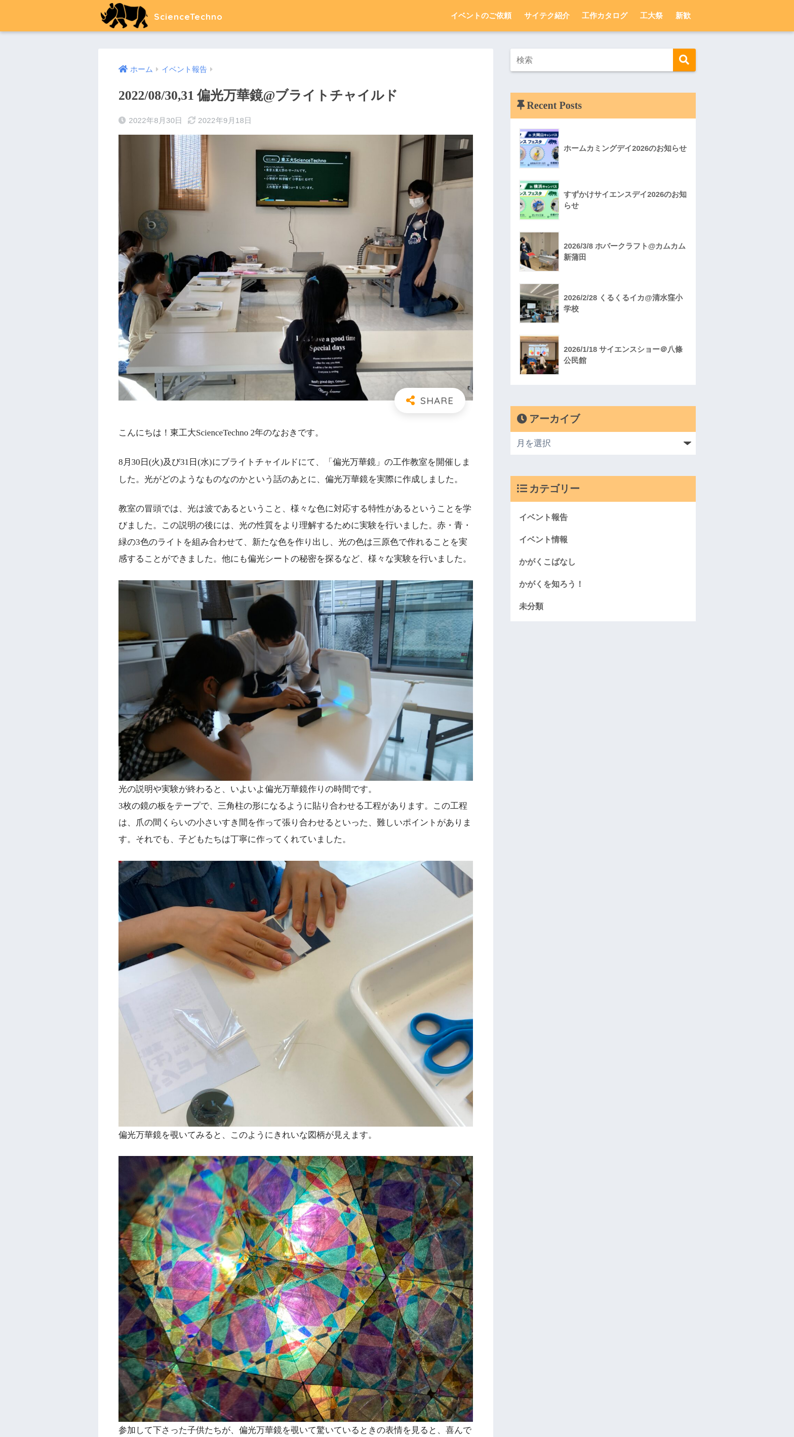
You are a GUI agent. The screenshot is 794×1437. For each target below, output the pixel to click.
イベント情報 (545, 539)
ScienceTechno (172, 15)
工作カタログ (604, 15)
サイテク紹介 (547, 15)
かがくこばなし (549, 562)
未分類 (532, 607)
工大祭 (651, 15)
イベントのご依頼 (481, 15)
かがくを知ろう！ (553, 584)
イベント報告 (545, 517)
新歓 (683, 15)
